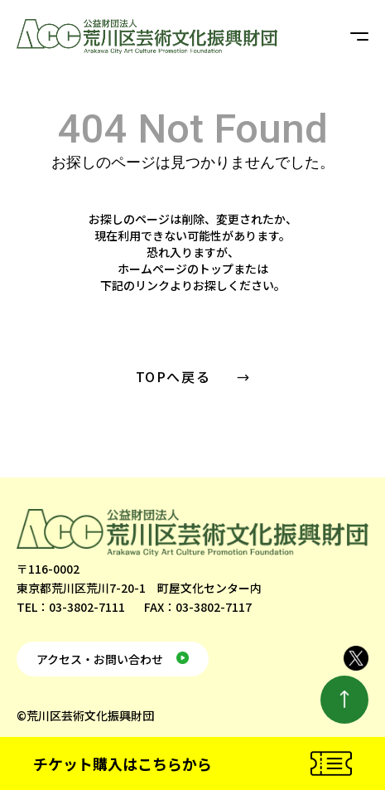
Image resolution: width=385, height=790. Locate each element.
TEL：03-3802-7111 (71, 607)
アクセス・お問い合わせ (99, 659)
